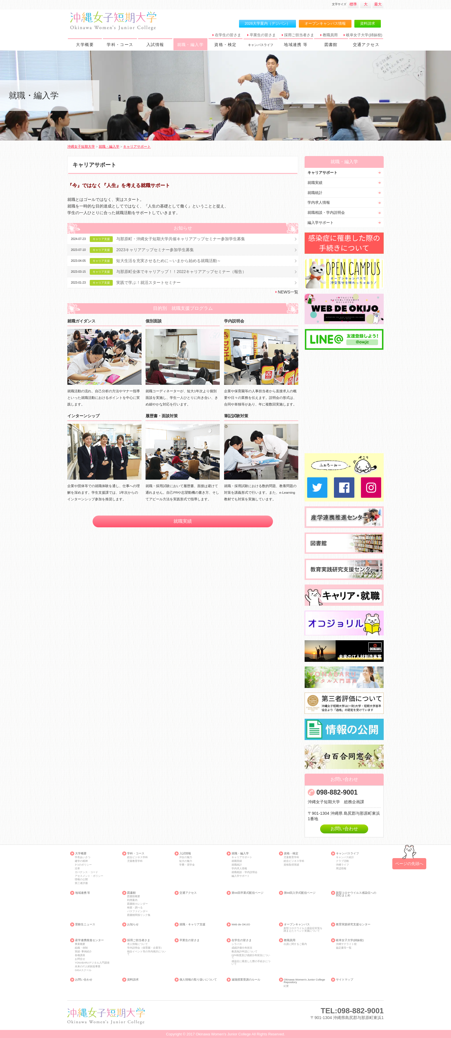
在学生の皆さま (228, 35)
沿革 (77, 868)
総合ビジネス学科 (137, 857)
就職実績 (182, 521)
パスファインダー (137, 911)
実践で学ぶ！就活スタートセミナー (148, 282)
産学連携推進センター (89, 940)
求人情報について (137, 944)
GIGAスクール (83, 970)
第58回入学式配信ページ (300, 892)
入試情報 (155, 44)
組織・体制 (81, 948)
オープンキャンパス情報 (325, 23)
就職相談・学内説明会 (326, 212)
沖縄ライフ (342, 865)
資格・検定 (225, 44)
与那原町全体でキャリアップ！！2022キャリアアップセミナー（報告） (181, 271)
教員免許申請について (244, 951)
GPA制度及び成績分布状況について (251, 956)
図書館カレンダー (137, 904)
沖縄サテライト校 (346, 944)
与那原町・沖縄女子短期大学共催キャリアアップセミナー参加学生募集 (180, 239)
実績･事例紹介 (83, 951)
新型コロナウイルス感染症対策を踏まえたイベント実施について (303, 929)
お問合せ (80, 959)
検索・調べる (135, 907)
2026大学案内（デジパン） (267, 23)
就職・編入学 (190, 44)
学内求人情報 (318, 202)
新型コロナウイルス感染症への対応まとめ (356, 894)
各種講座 (80, 955)
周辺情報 (341, 868)
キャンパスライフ (347, 853)
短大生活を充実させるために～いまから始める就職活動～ (168, 260)
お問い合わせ (344, 828)
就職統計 (314, 193)
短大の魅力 (185, 861)
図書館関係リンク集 (138, 915)
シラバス (237, 944)
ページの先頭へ (409, 863)
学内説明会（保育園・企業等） (145, 948)
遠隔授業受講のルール (246, 979)
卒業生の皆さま (263, 35)
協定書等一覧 (343, 948)
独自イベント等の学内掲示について (146, 952)
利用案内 (132, 900)
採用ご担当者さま (299, 35)
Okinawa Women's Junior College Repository (304, 981)
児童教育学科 (135, 861)
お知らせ (133, 924)
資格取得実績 (291, 865)
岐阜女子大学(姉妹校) (364, 35)
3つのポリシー (83, 865)
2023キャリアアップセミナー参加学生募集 (155, 249)
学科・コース (120, 44)
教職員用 (330, 35)
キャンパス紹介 (345, 857)
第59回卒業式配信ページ (247, 892)
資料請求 (367, 23)
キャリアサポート (322, 172)
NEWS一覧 (288, 292)
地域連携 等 (295, 44)
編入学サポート (320, 222)
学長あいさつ (82, 857)
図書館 (331, 44)
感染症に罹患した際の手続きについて (251, 962)
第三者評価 (81, 883)
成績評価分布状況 (242, 948)
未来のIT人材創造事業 (87, 966)
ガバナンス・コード (86, 872)
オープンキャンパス (297, 924)
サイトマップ (344, 979)
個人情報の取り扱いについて (198, 979)
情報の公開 (81, 879)
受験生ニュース (85, 924)
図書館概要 (133, 896)
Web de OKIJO (241, 924)
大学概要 (85, 44)
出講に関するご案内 (295, 944)
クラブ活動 (342, 861)
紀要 (286, 986)
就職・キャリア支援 (192, 924)
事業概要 (80, 944)
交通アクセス (366, 44)
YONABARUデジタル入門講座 (92, 963)
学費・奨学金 (187, 865)
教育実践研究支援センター (353, 924)
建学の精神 (81, 861)
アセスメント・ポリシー (89, 876)
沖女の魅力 (185, 857)
